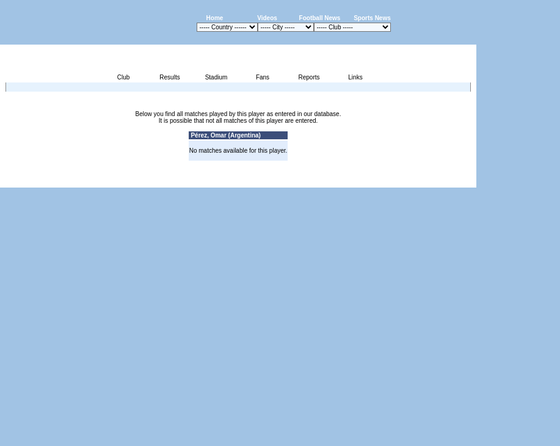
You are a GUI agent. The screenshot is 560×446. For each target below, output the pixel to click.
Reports (308, 77)
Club (123, 77)
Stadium (216, 77)
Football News (320, 18)
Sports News (372, 18)
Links (355, 77)
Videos (267, 18)
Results (169, 77)
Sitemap (426, 180)
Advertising (330, 180)
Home (215, 18)
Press (361, 180)
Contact (455, 180)
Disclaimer (391, 180)
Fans (262, 77)
